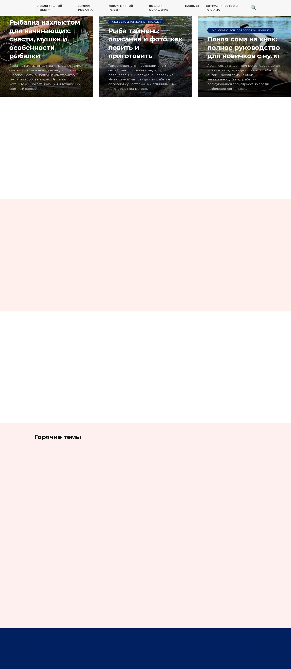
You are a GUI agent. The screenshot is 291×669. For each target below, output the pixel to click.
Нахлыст (192, 5)
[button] (140, 92)
